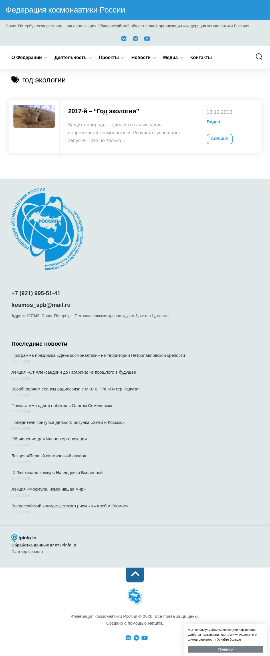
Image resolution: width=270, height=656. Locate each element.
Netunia (155, 623)
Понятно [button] (225, 649)
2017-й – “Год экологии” (103, 111)
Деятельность (70, 57)
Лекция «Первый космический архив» (48, 455)
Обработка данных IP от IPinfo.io (43, 545)
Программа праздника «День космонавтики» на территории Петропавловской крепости (98, 355)
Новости (141, 57)
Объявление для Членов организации (49, 438)
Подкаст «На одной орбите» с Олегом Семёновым (61, 405)
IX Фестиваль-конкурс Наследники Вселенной (57, 472)
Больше (219, 139)
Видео (213, 121)
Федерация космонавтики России (65, 9)
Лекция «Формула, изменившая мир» (48, 489)
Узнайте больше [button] (229, 639)
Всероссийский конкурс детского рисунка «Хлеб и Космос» (69, 505)
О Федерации (26, 57)
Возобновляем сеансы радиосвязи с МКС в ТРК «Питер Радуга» (75, 388)
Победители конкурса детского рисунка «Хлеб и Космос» (68, 422)
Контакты (201, 57)
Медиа (170, 57)
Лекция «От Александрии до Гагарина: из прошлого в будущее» (74, 372)
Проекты (109, 57)
